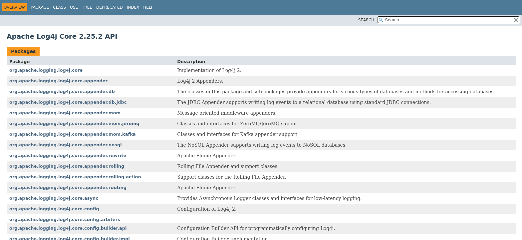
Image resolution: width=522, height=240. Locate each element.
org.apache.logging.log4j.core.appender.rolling (66, 166)
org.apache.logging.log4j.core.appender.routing (68, 187)
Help (148, 7)
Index (133, 7)
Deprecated (109, 7)
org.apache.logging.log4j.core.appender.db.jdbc (68, 102)
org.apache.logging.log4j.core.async (53, 198)
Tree (87, 7)
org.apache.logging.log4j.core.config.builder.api (68, 228)
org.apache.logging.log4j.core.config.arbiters (64, 219)
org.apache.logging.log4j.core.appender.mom (65, 112)
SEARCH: (367, 20)
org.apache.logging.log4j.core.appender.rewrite (67, 155)
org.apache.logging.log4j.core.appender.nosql (65, 144)
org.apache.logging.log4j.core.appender (58, 80)
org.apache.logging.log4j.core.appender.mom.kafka (72, 134)
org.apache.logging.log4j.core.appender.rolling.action (75, 176)
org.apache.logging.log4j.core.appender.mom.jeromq (74, 123)
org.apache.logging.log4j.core (46, 70)
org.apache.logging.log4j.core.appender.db (62, 91)
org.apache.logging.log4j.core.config (54, 208)
